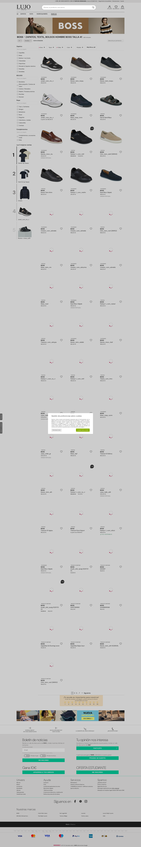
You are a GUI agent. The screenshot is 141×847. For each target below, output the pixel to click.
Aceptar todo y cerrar (82, 430)
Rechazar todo (56, 430)
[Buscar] (93, 7)
